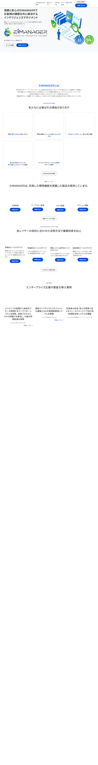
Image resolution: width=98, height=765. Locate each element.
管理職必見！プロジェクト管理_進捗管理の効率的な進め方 (49, 613)
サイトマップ (87, 761)
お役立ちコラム (87, 756)
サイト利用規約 (41, 761)
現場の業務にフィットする (49, 135)
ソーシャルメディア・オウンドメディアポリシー (72, 761)
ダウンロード (68, 352)
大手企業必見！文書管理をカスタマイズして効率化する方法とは (49, 640)
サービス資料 (10, 45)
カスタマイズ (50, 646)
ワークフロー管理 (57, 537)
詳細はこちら (27, 325)
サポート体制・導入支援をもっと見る (17, 386)
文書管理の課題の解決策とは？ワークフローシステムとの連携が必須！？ (49, 668)
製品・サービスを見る (49, 218)
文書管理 (56, 510)
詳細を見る (15, 209)
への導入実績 (80, 134)
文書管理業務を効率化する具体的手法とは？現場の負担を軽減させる (49, 586)
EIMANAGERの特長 (37, 4)
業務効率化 (53, 564)
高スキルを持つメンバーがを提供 (18, 163)
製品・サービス (48, 4)
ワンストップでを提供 (49, 163)
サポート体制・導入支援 (65, 4)
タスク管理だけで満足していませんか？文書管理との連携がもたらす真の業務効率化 (49, 505)
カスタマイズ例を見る (49, 270)
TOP (41, 751)
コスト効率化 (48, 537)
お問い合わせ (80, 5)
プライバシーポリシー (57, 761)
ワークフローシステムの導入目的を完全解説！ (49, 532)
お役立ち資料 (80, 2)
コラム (49, 481)
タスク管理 (50, 510)
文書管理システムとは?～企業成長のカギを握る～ (49, 695)
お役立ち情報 (42, 510)
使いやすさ (18, 134)
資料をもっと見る (49, 467)
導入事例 (56, 4)
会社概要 (87, 751)
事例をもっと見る (49, 339)
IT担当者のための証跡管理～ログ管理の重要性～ (49, 559)
